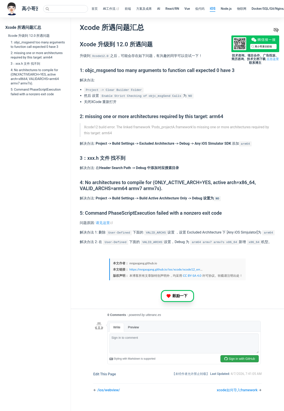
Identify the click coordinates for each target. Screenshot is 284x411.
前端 (128, 9)
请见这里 (104, 223)
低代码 (199, 9)
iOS (212, 8)
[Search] (65, 9)
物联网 (241, 9)
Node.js (226, 9)
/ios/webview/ (108, 390)
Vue (187, 9)
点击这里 (272, 59)
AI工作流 (111, 8)
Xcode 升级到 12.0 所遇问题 (29, 36)
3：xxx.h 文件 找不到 (25, 64)
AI (158, 9)
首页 (94, 9)
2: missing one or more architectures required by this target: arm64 (37, 55)
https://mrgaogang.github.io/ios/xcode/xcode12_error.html (169, 269)
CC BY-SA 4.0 (192, 275)
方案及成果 (144, 9)
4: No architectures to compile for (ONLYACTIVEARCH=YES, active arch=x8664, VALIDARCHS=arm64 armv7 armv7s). (35, 77)
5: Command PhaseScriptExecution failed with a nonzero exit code (36, 92)
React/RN (172, 9)
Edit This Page (104, 374)
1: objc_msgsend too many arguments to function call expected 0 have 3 (38, 45)
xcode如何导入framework (238, 390)
